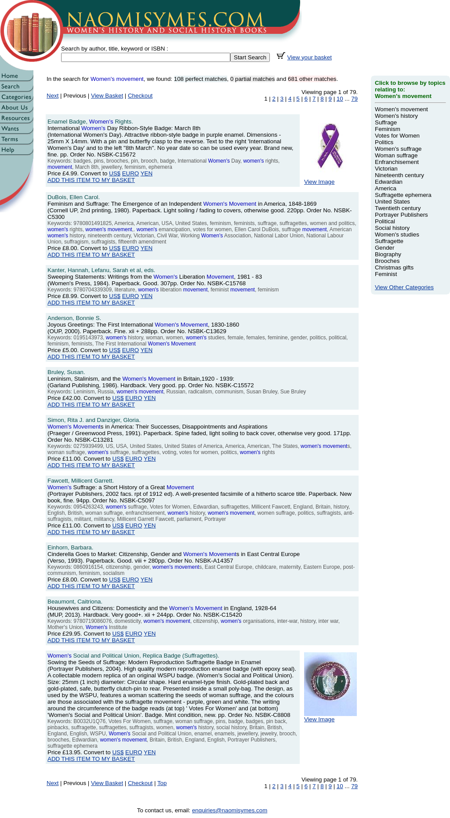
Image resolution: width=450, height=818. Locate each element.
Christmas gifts (394, 267)
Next (52, 95)
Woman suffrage (396, 155)
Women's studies (397, 234)
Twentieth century (398, 208)
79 (354, 98)
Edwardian (389, 181)
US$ (114, 173)
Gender (384, 247)
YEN (146, 173)
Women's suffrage (398, 148)
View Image (330, 179)
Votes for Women (397, 135)
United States (392, 201)
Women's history (396, 116)
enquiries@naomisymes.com (229, 810)
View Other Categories (404, 287)
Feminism (387, 129)
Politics (384, 142)
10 (340, 98)
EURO (130, 173)
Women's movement (401, 109)
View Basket (107, 95)
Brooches (387, 261)
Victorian (386, 168)
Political (385, 221)
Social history (392, 228)
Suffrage (386, 122)
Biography (388, 254)
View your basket (309, 57)
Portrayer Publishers (401, 214)
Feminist (386, 274)
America (385, 188)
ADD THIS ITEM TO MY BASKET (91, 180)
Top (162, 783)
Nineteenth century (399, 175)
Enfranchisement (397, 162)
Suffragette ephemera (403, 195)
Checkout (140, 95)
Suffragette (389, 241)
